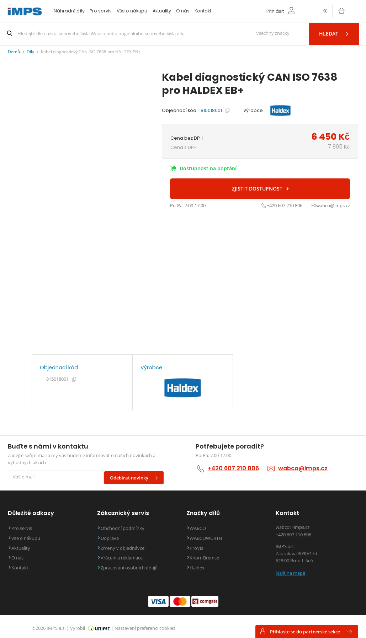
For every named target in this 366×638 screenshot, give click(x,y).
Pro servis (101, 11)
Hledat (338, 33)
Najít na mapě (290, 570)
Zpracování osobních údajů (132, 565)
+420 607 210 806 (233, 468)
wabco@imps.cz (302, 468)
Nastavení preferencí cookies (145, 625)
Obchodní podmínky (125, 526)
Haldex (200, 565)
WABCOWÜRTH (209, 535)
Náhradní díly (69, 11)
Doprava (113, 535)
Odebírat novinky (136, 475)
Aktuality (162, 11)
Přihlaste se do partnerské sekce (306, 631)
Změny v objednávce (125, 545)
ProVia (200, 545)
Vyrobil (90, 625)
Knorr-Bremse (207, 555)
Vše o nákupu (132, 11)
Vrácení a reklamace (124, 555)
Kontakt (203, 11)
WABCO (201, 526)
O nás (183, 11)
